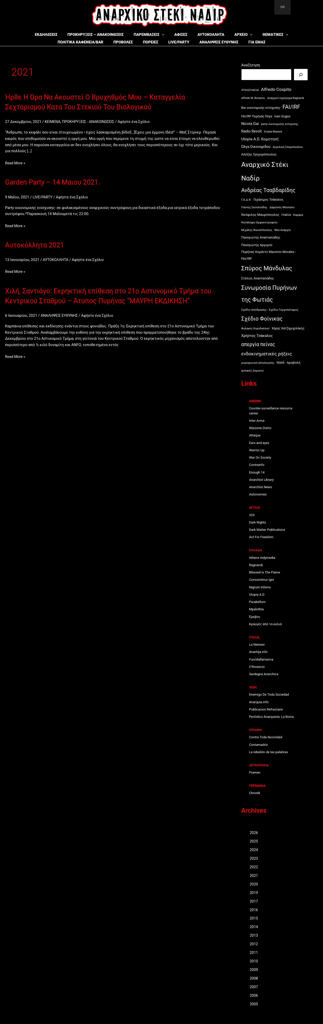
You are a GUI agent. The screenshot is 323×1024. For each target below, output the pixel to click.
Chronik (254, 793)
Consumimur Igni (261, 580)
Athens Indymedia (262, 558)
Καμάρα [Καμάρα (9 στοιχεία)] (298, 215)
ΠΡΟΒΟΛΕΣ (114, 42)
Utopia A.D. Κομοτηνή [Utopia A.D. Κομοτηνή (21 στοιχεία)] (260, 139)
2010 (254, 960)
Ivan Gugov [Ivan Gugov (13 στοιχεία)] (282, 116)
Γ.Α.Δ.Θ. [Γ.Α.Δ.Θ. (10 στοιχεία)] (246, 199)
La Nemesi (257, 644)
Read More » (15, 163)
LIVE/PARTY (177, 42)
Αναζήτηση (250, 65)
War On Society (260, 457)
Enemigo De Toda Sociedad (269, 694)
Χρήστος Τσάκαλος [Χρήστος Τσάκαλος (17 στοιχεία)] (257, 336)
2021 (254, 875)
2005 (254, 1003)
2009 (254, 969)
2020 (254, 884)
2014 (254, 926)
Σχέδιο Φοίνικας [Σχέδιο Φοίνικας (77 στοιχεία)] (262, 319)
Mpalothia (256, 609)
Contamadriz (258, 745)
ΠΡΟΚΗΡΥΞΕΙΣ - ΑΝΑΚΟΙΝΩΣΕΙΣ (90, 121)
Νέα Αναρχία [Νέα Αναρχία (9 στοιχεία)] (282, 230)
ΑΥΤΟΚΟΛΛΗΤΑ (208, 35)
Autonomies (258, 494)
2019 (254, 892)
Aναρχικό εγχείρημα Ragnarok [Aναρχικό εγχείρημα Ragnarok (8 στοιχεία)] (285, 98)
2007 (254, 986)
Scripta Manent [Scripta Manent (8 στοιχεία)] (273, 131)
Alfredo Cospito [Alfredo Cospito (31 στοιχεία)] (276, 89)
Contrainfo (256, 465)
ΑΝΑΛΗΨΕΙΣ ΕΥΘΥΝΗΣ (221, 42)
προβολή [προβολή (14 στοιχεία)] (293, 362)
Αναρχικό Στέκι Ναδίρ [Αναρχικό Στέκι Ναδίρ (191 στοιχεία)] (264, 171)
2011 (254, 952)
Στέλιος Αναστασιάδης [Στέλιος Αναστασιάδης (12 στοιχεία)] (257, 278)
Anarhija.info (258, 652)
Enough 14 (256, 472)
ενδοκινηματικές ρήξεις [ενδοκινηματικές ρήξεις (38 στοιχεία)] (266, 353)
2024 (254, 850)
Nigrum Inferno (260, 587)
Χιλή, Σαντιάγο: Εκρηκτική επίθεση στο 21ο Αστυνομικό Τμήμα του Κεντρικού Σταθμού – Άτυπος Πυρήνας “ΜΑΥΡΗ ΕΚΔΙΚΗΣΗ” (112, 300)
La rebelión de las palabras (268, 752)
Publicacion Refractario (266, 709)
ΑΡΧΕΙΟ (238, 35)
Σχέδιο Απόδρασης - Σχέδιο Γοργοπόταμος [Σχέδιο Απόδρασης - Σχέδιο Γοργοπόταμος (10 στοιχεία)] (269, 309)
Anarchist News (260, 487)
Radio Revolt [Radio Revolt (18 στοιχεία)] (251, 131)
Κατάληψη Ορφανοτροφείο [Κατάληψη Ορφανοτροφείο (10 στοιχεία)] (259, 222)
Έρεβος (254, 617)
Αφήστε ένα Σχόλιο (137, 121)
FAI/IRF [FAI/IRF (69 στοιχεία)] (291, 107)
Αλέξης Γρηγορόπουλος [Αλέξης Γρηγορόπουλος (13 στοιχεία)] (259, 154)
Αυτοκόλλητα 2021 (38, 244)
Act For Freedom (261, 537)
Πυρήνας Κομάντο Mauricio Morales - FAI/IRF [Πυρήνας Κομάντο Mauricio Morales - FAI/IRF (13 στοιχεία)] (268, 255)
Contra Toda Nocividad (265, 737)
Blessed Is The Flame (264, 572)
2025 (254, 841)
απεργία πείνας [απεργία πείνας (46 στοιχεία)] (258, 344)
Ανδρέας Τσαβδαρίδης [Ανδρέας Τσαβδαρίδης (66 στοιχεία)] (268, 190)
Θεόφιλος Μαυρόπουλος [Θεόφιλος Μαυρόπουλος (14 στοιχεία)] (260, 215)
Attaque (254, 435)
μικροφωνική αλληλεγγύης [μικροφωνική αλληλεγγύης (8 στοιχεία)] (257, 362)
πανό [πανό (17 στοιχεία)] (281, 362)
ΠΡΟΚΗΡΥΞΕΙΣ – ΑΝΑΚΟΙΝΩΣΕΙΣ (100, 35)
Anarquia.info (259, 702)
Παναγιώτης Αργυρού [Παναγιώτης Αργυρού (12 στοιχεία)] (256, 245)
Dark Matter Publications (267, 530)
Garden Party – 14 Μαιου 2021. (58, 181)
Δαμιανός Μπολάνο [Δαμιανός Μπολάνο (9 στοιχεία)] (282, 207)
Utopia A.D (256, 594)
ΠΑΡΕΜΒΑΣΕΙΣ (151, 35)
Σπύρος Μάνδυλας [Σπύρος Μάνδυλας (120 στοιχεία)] (266, 268)
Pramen (254, 772)
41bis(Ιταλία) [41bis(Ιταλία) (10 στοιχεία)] (250, 90)
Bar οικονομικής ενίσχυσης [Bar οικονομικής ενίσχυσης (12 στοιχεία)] (260, 108)
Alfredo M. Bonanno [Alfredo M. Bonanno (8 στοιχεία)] (253, 98)
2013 (254, 935)
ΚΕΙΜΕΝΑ (53, 121)
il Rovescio (257, 667)
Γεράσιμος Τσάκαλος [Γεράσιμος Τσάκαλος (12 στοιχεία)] (268, 199)
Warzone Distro (260, 428)
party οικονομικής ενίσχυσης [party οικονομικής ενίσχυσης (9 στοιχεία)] (279, 124)
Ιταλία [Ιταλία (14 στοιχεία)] (286, 215)
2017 (254, 901)
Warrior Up (256, 450)
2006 (254, 994)
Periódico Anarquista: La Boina (271, 717)
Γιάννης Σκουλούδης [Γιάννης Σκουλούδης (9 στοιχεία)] (254, 207)
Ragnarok (256, 565)
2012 (254, 943)
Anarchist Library (261, 480)
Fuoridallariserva (261, 659)
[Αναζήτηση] (301, 74)
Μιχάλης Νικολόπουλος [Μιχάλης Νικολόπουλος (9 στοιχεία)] (256, 230)
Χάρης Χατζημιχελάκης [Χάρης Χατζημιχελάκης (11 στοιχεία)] (288, 328)
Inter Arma (256, 421)
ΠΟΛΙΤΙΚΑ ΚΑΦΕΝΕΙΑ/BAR (68, 42)
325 (252, 515)
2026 (254, 832)
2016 (254, 909)
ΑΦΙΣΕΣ (180, 35)
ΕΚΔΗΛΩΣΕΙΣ (53, 35)
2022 (254, 866)
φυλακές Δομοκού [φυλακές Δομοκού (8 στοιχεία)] (252, 370)
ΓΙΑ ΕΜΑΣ (262, 42)
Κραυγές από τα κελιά (265, 624)
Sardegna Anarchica (263, 674)
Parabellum (257, 602)
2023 (254, 858)
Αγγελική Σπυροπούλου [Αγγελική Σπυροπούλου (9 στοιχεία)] (288, 147)
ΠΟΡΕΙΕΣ (145, 42)
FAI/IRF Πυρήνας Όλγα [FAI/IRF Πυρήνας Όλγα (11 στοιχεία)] (256, 116)
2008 (254, 977)
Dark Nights (257, 522)
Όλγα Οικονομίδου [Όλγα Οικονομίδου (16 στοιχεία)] (256, 147)
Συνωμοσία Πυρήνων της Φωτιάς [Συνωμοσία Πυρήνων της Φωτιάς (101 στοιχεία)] (269, 293)
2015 (254, 918)
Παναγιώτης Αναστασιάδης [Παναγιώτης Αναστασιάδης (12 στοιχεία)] (260, 237)
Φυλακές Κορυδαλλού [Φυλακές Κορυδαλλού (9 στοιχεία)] (255, 328)
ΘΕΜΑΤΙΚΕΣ (268, 35)
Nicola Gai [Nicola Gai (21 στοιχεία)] (250, 123)
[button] (164, 35)
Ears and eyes (259, 443)
